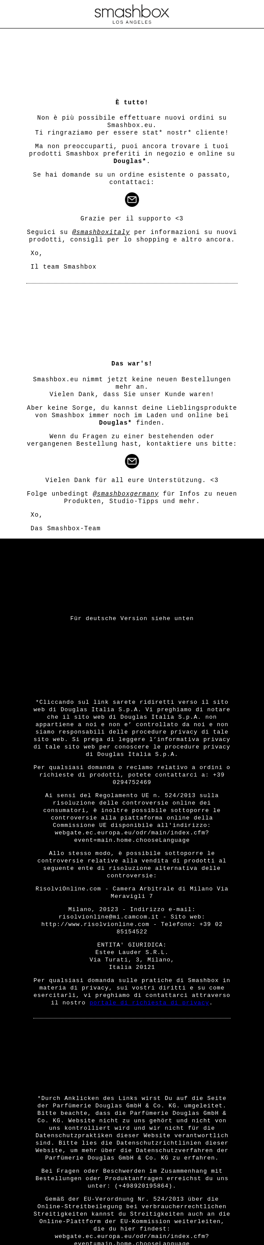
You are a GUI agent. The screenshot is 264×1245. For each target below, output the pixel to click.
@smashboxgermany (126, 493)
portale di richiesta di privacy (149, 1003)
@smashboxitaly (101, 232)
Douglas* (130, 161)
